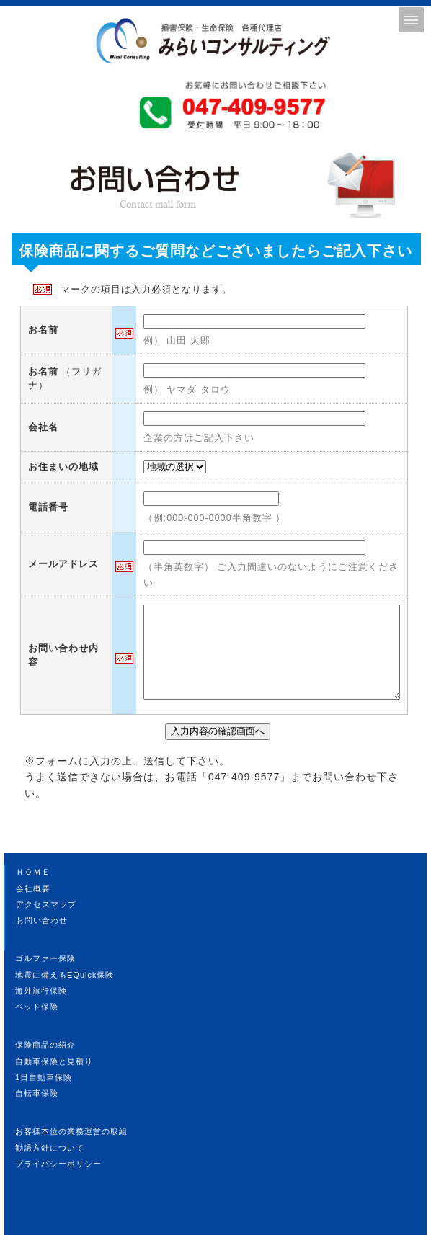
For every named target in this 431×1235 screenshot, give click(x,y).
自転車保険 (36, 1093)
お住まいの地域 (63, 467)
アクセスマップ (46, 904)
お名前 (43, 330)
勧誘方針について (49, 1147)
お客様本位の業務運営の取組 (71, 1131)
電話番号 (48, 507)
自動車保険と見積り (54, 1061)
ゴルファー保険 (45, 958)
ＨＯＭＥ (33, 872)
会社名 (43, 427)
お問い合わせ (42, 920)
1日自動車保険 (43, 1077)
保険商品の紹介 (45, 1044)
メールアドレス (63, 564)
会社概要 (33, 888)
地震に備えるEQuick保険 (64, 975)
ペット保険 (36, 1006)
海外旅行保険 (41, 990)
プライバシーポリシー (58, 1163)
